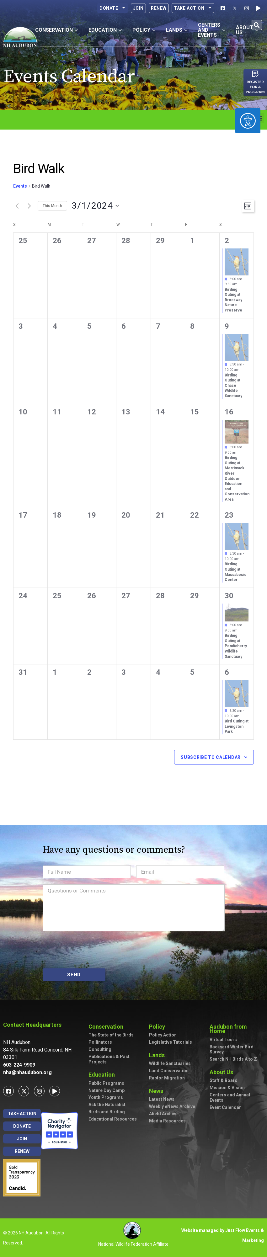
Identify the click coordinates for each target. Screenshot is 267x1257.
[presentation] (90, 950)
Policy (158, 1026)
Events (20, 186)
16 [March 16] (229, 411)
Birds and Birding (106, 1111)
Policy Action (163, 1034)
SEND (74, 974)
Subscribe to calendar (211, 757)
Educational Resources (112, 1118)
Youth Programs (105, 1097)
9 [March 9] (227, 326)
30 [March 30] (229, 595)
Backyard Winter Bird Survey (232, 1049)
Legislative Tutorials (170, 1042)
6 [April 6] (227, 672)
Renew (159, 8)
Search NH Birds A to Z (233, 1059)
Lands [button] (176, 30)
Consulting (99, 1049)
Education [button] (105, 30)
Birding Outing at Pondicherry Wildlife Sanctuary (236, 645)
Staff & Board (224, 1080)
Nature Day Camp (106, 1090)
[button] (257, 25)
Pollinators (100, 1042)
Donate (112, 8)
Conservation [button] (56, 30)
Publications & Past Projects (109, 1059)
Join (138, 8)
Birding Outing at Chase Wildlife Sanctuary (233, 385)
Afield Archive (163, 1113)
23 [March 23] (229, 515)
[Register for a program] (255, 74)
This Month (52, 206)
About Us (223, 1072)
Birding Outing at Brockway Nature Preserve (233, 299)
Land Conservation (169, 1070)
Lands (158, 1055)
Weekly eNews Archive (172, 1106)
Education (103, 1074)
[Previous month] (17, 206)
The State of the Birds (111, 1034)
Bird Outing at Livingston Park (236, 726)
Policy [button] (143, 30)
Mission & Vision (227, 1087)
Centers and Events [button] (211, 30)
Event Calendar (225, 1107)
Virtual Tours (223, 1039)
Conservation (107, 1026)
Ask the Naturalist (106, 1104)
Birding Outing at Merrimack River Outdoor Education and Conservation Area (237, 478)
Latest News (161, 1099)
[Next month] (29, 206)
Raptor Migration (167, 1077)
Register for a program (255, 86)
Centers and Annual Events (230, 1097)
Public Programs (106, 1083)
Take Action (193, 8)
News (157, 1091)
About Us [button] (247, 29)
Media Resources (167, 1120)
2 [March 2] (227, 240)
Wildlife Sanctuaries (170, 1063)
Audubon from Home (237, 1028)
